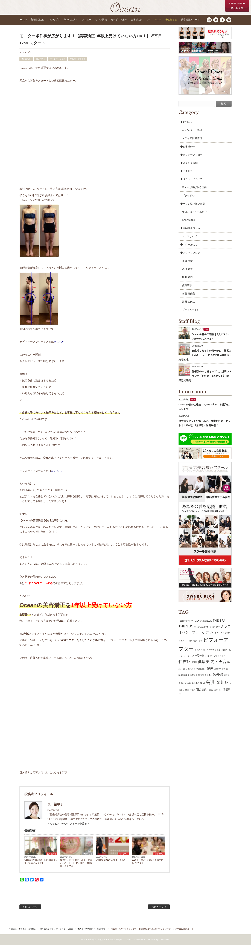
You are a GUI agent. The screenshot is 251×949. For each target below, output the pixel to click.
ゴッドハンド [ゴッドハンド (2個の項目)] (216, 636)
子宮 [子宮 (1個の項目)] (183, 673)
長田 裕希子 (40, 63)
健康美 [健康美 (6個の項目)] (204, 665)
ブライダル (188, 199)
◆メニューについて (191, 183)
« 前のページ (30, 910)
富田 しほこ (188, 305)
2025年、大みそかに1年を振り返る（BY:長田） (147, 865)
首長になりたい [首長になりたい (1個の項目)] (216, 694)
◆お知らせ (26, 63)
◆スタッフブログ (78, 63)
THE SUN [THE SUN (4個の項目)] (186, 630)
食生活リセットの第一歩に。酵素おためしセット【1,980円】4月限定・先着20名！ (76, 867)
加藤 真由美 (188, 297)
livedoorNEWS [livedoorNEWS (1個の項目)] (206, 625)
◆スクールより (189, 248)
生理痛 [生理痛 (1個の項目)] (201, 679)
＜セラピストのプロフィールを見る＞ (68, 827)
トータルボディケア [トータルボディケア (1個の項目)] (194, 645)
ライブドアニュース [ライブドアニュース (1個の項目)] (218, 660)
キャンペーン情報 (58, 63)
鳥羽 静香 (187, 281)
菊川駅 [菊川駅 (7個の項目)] (223, 686)
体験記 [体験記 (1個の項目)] (194, 666)
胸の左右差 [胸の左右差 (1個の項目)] (186, 687)
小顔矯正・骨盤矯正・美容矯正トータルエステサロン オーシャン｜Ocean (41, 933)
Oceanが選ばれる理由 (194, 191)
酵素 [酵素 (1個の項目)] (187, 694)
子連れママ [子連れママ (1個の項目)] (190, 673)
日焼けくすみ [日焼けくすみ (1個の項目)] (220, 673)
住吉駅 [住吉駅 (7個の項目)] (185, 665)
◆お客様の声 (187, 150)
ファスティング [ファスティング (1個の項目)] (201, 654)
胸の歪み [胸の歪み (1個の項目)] (195, 687)
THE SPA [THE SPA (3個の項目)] (219, 624)
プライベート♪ (190, 313)
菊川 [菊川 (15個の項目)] (211, 686)
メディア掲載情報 (192, 142)
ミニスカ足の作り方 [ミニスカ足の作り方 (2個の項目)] (198, 659)
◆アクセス (186, 175)
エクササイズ (189, 240)
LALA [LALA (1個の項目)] (196, 625)
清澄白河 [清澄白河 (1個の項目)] (185, 679)
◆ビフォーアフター (191, 158)
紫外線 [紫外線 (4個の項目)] (218, 678)
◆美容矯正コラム (190, 232)
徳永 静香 (187, 273)
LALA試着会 (188, 224)
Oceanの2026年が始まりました (111, 864)
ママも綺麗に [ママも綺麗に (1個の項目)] (214, 654)
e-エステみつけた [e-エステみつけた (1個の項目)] (186, 625)
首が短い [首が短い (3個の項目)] (202, 693)
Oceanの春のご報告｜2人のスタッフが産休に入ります (40, 865)
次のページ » (159, 910)
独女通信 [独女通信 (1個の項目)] (193, 679)
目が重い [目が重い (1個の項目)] (208, 679)
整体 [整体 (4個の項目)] (210, 672)
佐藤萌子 (187, 289)
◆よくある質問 (189, 166)
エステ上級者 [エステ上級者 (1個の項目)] (200, 631)
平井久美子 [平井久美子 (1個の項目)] (201, 673)
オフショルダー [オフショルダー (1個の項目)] (213, 631)
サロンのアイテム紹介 (194, 215)
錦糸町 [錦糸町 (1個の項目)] (192, 694)
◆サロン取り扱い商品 (192, 207)
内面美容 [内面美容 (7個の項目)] (218, 665)
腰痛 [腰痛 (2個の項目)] (202, 687)
